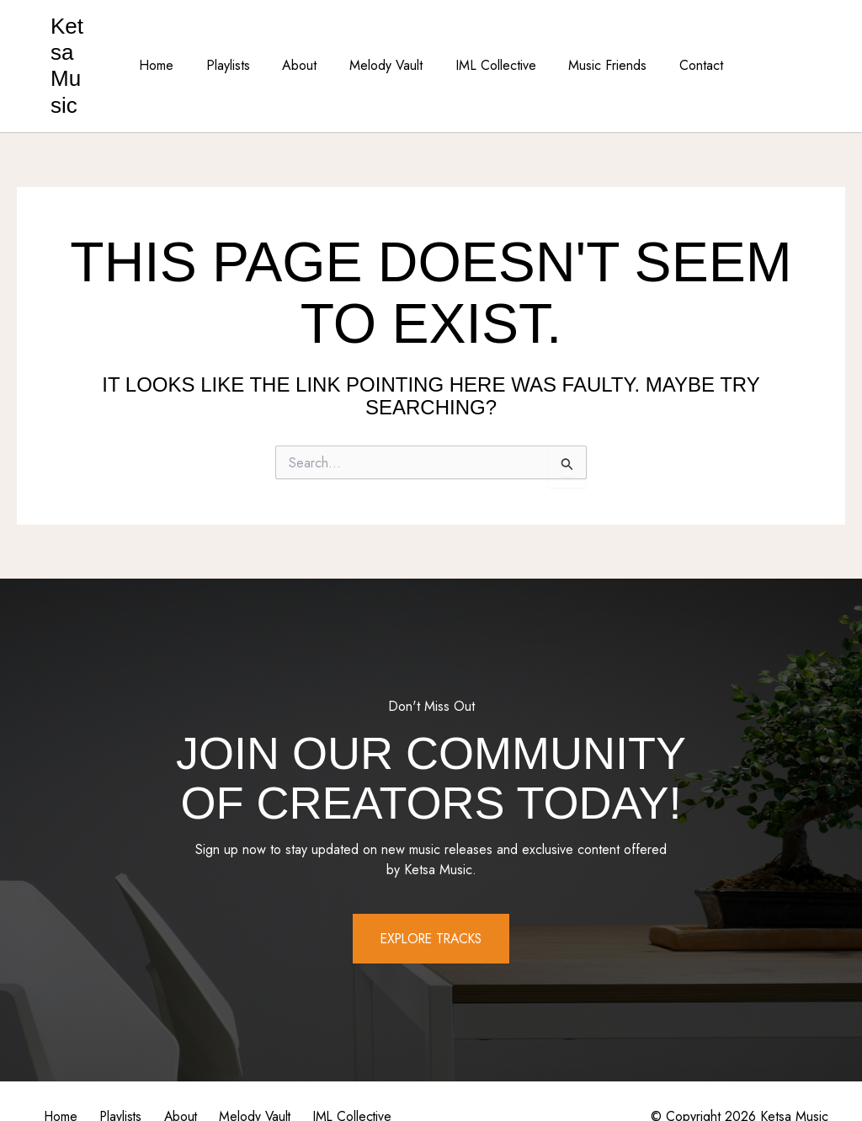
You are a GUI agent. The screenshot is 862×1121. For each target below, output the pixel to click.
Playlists (239, 39)
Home (173, 39)
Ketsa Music (79, 39)
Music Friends (596, 39)
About (305, 39)
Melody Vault (386, 39)
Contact (684, 39)
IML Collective (490, 39)
